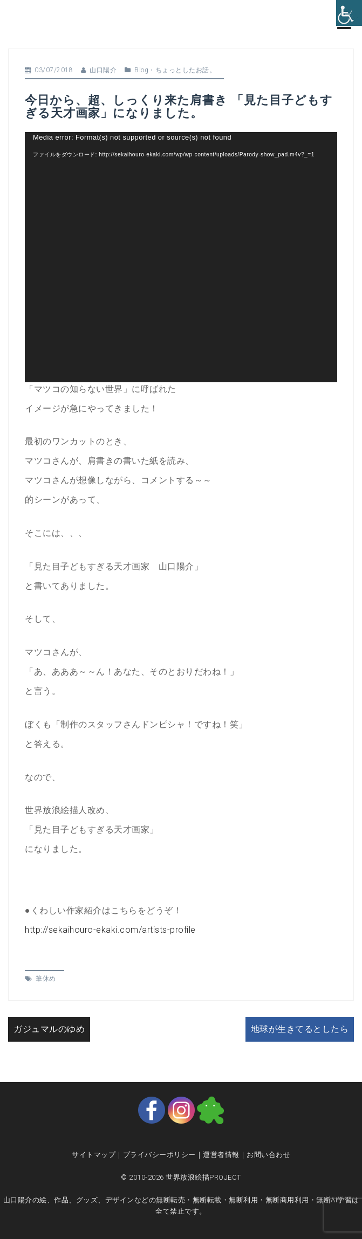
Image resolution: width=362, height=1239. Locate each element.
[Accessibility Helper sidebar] (349, 13)
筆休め (46, 978)
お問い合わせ (268, 1155)
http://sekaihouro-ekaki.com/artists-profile (110, 930)
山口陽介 (103, 70)
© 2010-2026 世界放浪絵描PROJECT (181, 1177)
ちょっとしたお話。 (185, 70)
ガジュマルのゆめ (49, 1029)
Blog (141, 70)
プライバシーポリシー (159, 1155)
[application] (181, 257)
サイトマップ (93, 1155)
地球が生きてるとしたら (300, 1029)
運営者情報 (221, 1155)
